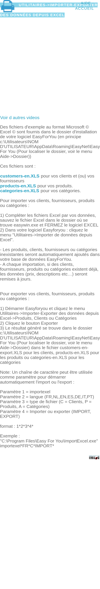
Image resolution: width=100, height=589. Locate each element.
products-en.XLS (18, 185)
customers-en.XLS (19, 175)
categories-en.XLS (19, 190)
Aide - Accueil (84, 6)
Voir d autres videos (19, 117)
